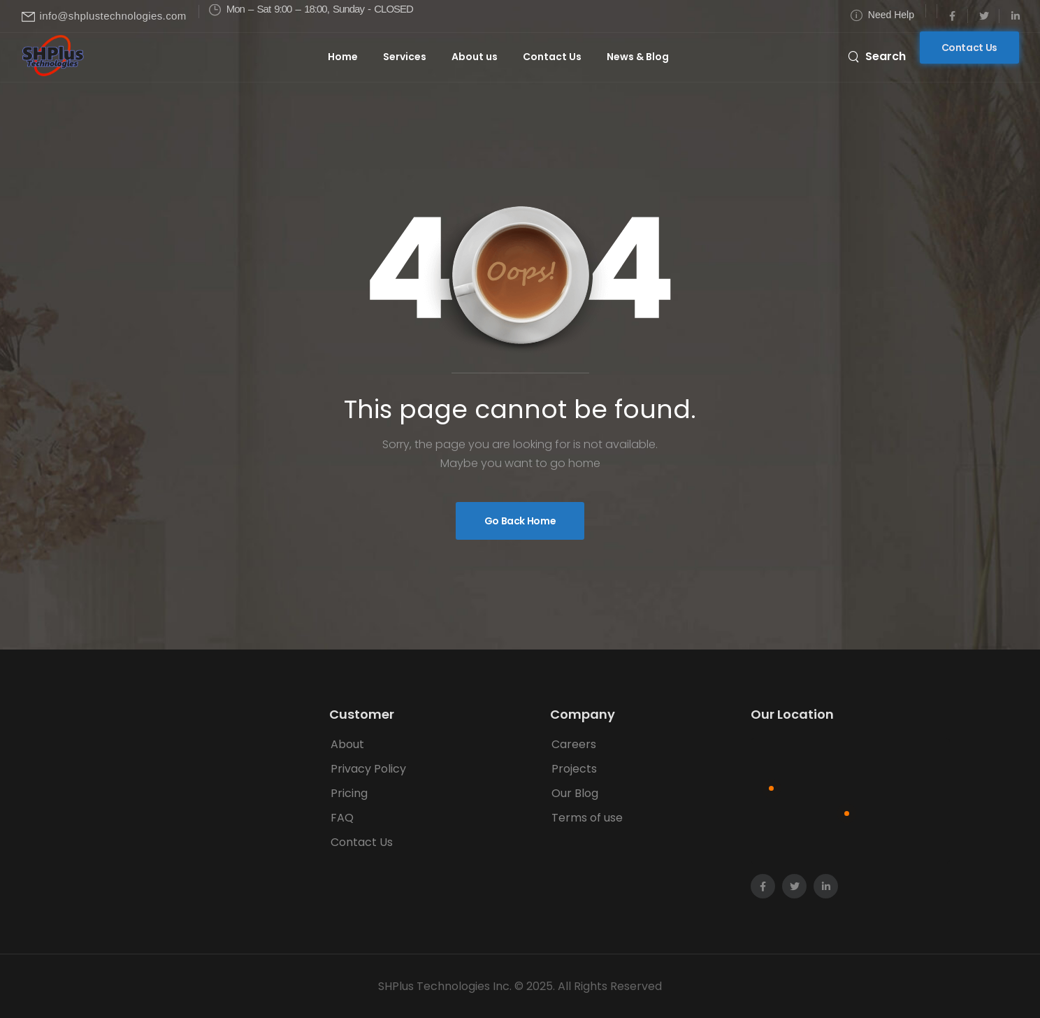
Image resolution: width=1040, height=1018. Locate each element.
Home (343, 57)
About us (475, 57)
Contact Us (552, 57)
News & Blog (638, 57)
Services (404, 57)
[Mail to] (104, 16)
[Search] (877, 56)
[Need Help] (882, 15)
